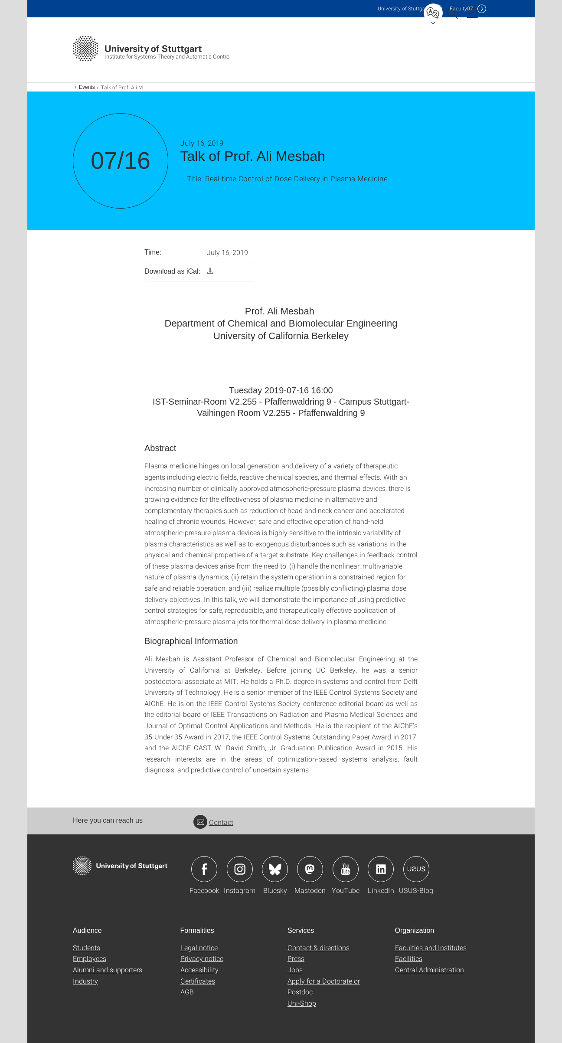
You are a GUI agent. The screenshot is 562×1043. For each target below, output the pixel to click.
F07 (461, 8)
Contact (213, 822)
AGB (187, 991)
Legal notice (199, 947)
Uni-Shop (302, 1002)
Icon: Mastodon (310, 869)
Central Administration (429, 969)
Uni (403, 8)
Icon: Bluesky (275, 869)
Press (296, 958)
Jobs (295, 969)
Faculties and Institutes (431, 947)
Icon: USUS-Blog (416, 869)
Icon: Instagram (240, 869)
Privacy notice (201, 958)
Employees (89, 958)
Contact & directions (319, 947)
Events (87, 87)
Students (86, 947)
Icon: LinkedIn (381, 869)
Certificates (197, 980)
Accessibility (199, 969)
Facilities (408, 958)
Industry (85, 980)
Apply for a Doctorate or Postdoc (324, 986)
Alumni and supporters (107, 969)
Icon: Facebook (204, 869)
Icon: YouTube (346, 869)
